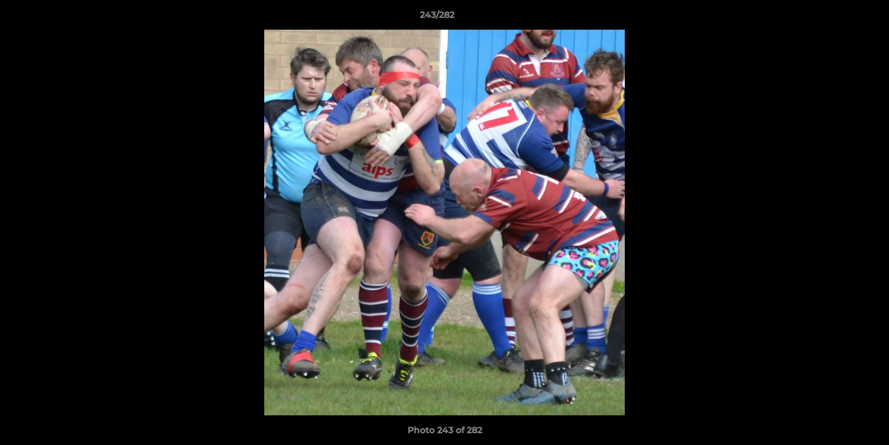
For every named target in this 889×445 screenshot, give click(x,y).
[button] (837, 17)
